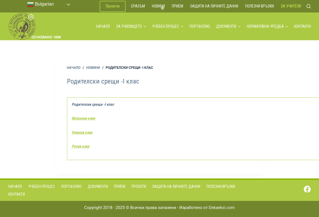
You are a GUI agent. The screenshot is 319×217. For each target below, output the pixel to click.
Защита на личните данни (214, 6)
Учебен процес (167, 26)
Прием (177, 6)
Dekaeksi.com (222, 207)
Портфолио (200, 26)
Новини (158, 6)
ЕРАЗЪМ (138, 6)
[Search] (309, 6)
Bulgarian (40, 4)
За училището (131, 26)
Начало (103, 26)
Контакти (302, 26)
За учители (291, 6)
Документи (228, 26)
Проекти (113, 6)
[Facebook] (307, 189)
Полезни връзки (259, 6)
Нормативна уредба (267, 26)
